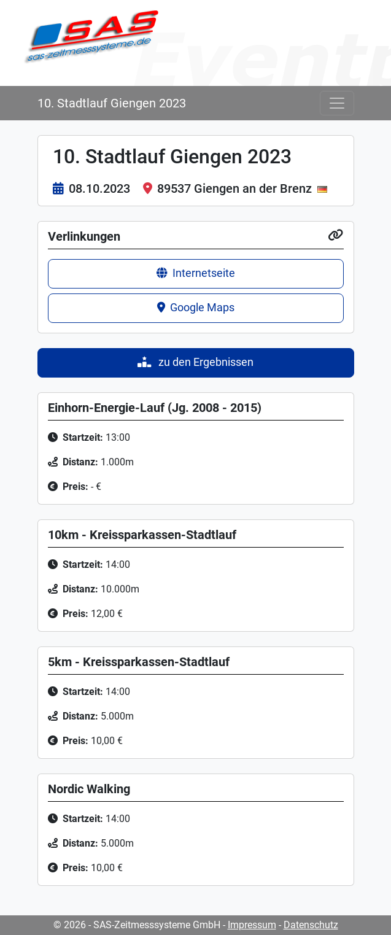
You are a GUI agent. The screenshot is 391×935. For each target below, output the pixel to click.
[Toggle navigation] (337, 103)
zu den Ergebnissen (195, 362)
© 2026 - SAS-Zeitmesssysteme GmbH (136, 925)
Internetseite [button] (196, 273)
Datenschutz (311, 925)
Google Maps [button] (195, 307)
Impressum (252, 925)
